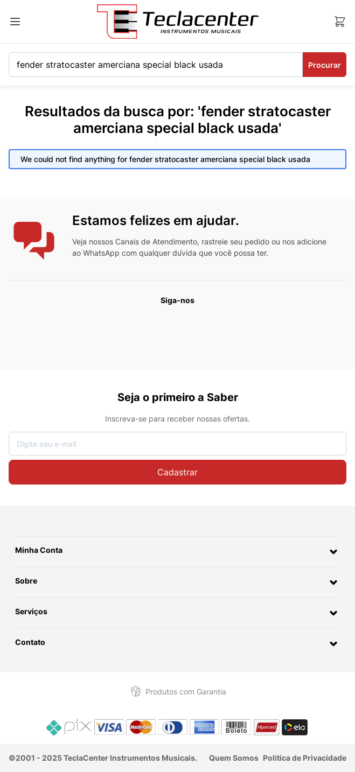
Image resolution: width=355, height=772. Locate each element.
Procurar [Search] (324, 64)
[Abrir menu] (15, 21)
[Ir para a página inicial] (178, 21)
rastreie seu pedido (235, 241)
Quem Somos (234, 757)
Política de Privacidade (304, 757)
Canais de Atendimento (156, 241)
